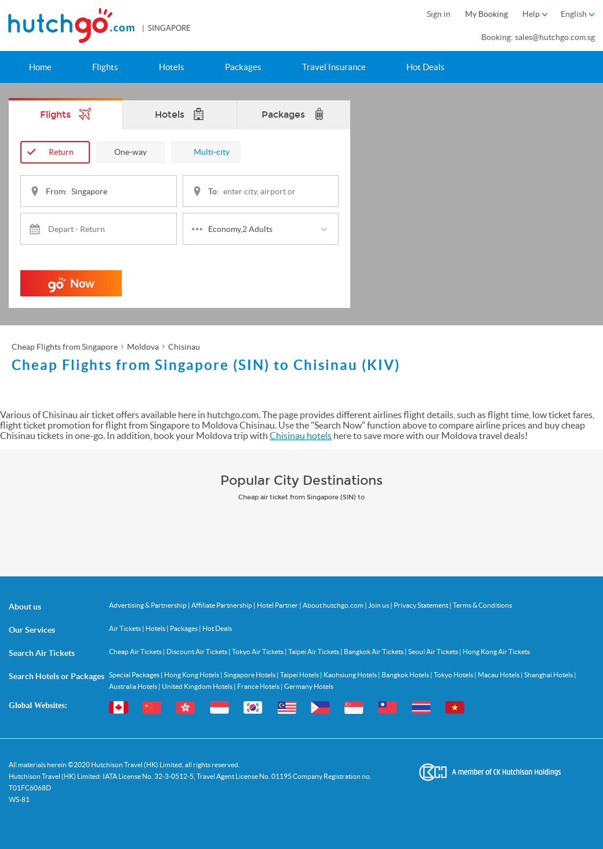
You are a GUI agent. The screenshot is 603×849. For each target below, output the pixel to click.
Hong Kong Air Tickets (496, 651)
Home (40, 67)
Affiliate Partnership (222, 605)
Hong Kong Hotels (192, 675)
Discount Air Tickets (197, 651)
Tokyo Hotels (454, 675)
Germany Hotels (308, 686)
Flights (105, 67)
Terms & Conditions (482, 605)
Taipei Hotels (300, 675)
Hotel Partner (278, 605)
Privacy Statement (421, 605)
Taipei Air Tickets (314, 651)
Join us (379, 605)
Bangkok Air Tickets (374, 651)
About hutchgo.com (334, 605)
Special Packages (135, 675)
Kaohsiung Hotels (351, 675)
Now (71, 286)
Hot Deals (425, 67)
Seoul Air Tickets (433, 651)
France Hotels (259, 686)
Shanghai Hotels (549, 675)
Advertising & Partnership (148, 605)
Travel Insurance (334, 67)
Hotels (171, 67)
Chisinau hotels (301, 435)
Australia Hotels (133, 686)
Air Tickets (125, 628)
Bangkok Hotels (406, 675)
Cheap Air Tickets (136, 651)
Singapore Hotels (250, 675)
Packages (243, 67)
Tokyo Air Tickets (258, 651)
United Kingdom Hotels (198, 686)
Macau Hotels (499, 675)
